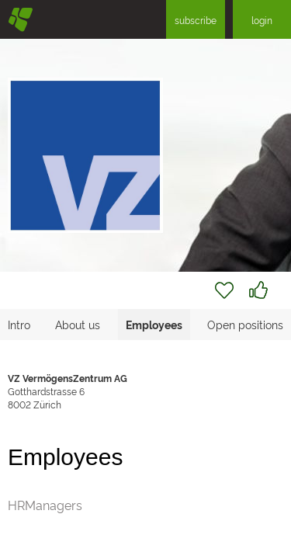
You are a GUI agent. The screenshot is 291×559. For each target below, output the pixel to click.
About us (77, 324)
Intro (19, 324)
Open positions (245, 324)
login (261, 19)
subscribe (196, 19)
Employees (154, 324)
